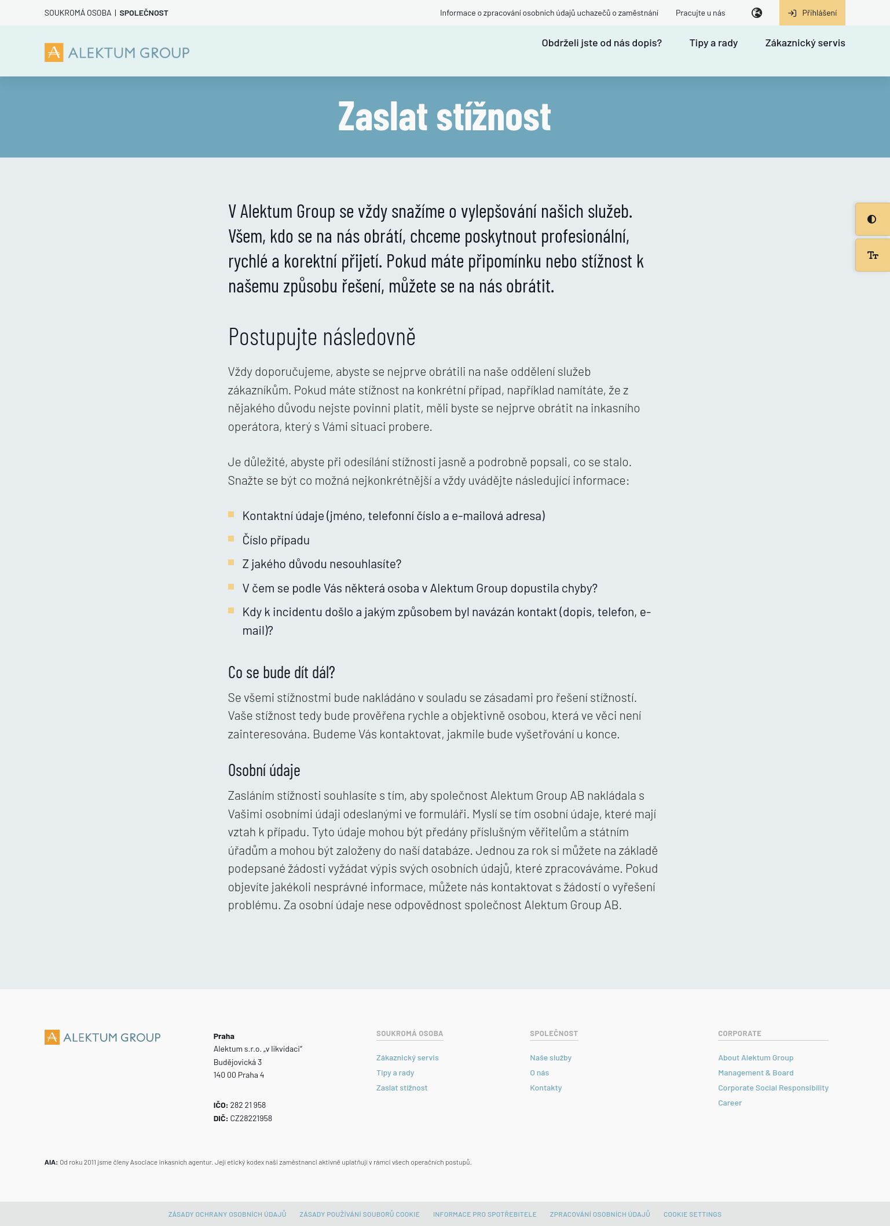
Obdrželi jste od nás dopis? (602, 43)
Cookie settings (692, 1214)
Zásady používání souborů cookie (359, 1214)
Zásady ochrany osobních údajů (228, 1214)
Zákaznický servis (806, 43)
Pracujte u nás (701, 12)
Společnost (143, 12)
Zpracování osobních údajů (600, 1214)
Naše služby (551, 1057)
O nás (539, 1072)
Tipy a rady (713, 43)
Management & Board (756, 1072)
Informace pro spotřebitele (485, 1214)
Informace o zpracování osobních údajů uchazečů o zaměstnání (549, 12)
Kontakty (546, 1087)
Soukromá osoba (78, 12)
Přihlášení (812, 12)
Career (730, 1102)
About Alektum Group (755, 1057)
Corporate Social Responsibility (773, 1087)
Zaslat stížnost (402, 1087)
